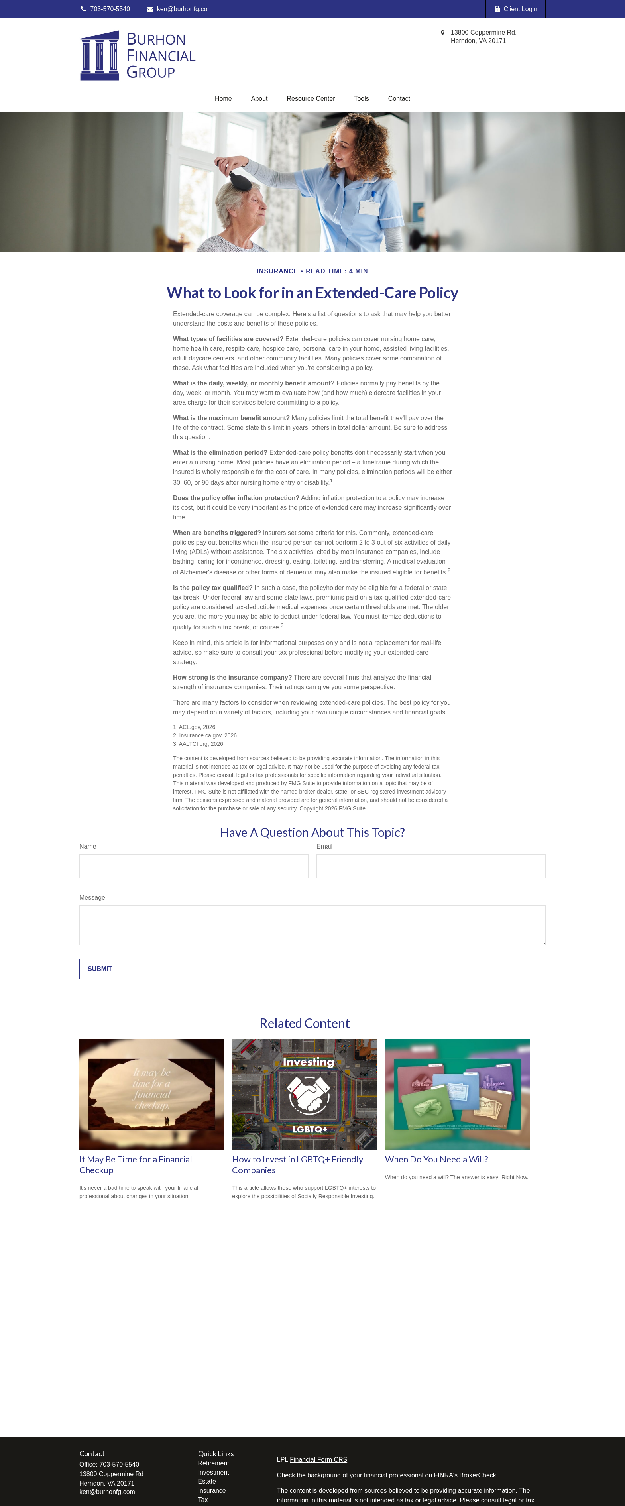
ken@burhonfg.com (179, 9)
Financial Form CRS (318, 1459)
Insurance (212, 1490)
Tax (203, 1499)
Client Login (516, 9)
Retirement (213, 1463)
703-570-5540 (119, 1464)
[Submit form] (99, 969)
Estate (207, 1481)
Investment (213, 1472)
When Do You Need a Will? (436, 1159)
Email (324, 846)
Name (87, 846)
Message (92, 897)
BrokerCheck (477, 1475)
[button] (223, 98)
